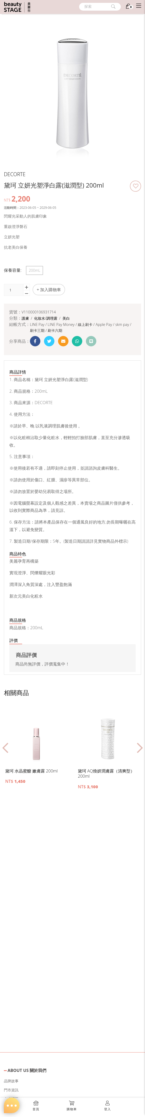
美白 (66, 318)
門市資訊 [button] (11, 1089)
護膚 (26, 318)
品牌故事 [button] (11, 1080)
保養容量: (13, 270)
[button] (135, 186)
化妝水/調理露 (46, 318)
